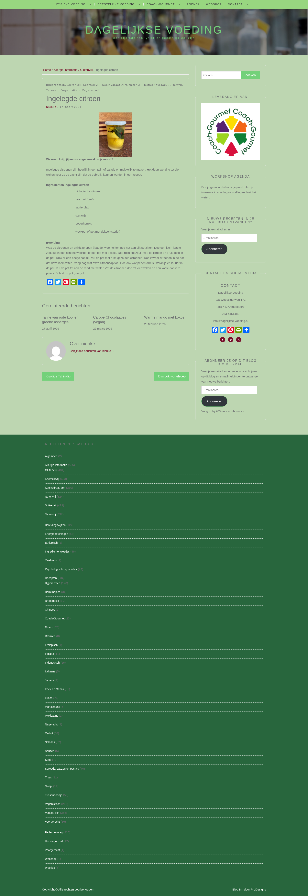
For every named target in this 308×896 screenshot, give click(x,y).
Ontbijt (49, 733)
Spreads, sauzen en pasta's (62, 768)
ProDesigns (258, 889)
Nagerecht (51, 724)
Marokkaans (52, 706)
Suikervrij (175, 84)
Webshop (214, 4)
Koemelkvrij (92, 84)
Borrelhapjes (52, 592)
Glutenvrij (74, 84)
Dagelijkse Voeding (154, 30)
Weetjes (50, 867)
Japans (49, 680)
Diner (48, 627)
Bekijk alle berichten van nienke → (92, 351)
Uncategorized (54, 841)
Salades (50, 742)
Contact (235, 4)
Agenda (193, 4)
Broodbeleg (52, 600)
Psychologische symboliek (61, 569)
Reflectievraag (155, 84)
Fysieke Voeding (70, 4)
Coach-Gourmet (161, 4)
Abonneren (214, 249)
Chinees (50, 609)
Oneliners (51, 560)
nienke (51, 106)
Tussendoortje (53, 795)
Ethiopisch (51, 542)
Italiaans (50, 671)
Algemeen (51, 456)
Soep (48, 759)
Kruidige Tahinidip (58, 376)
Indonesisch (52, 662)
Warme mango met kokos (164, 317)
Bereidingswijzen (55, 525)
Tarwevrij (53, 90)
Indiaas (49, 653)
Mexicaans (51, 715)
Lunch (48, 698)
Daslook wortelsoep (172, 376)
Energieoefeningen (56, 533)
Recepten (51, 578)
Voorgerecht (52, 821)
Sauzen (49, 751)
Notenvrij (135, 84)
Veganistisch (71, 90)
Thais (48, 777)
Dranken (50, 636)
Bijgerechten (55, 84)
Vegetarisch (91, 90)
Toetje (48, 786)
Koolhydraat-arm (114, 84)
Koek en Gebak (54, 689)
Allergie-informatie (56, 465)
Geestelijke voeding (116, 4)
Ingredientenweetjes (57, 551)
